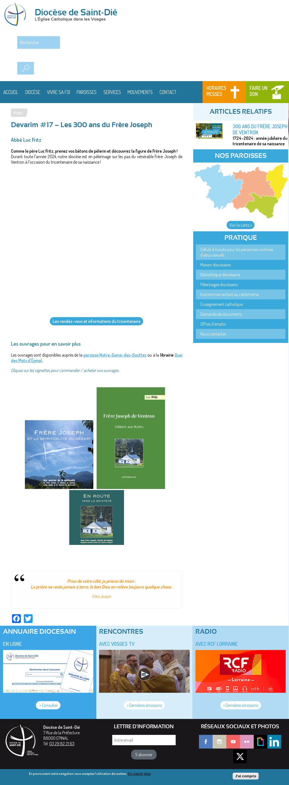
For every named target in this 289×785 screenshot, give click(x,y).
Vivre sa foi (58, 92)
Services (112, 92)
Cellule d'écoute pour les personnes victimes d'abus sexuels (236, 252)
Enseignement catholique (221, 304)
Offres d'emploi (213, 324)
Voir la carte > (240, 225)
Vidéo (18, 112)
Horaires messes (216, 91)
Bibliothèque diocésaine (220, 274)
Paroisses (87, 92)
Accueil (10, 92)
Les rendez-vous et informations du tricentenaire (96, 321)
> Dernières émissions (144, 705)
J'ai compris (245, 776)
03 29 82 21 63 (61, 743)
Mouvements (140, 92)
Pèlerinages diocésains (219, 284)
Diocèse (32, 92)
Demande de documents (221, 314)
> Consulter (48, 705)
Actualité (211, 132)
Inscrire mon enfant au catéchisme (229, 294)
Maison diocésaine (215, 265)
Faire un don (258, 91)
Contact (168, 92)
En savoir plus (139, 774)
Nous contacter (213, 334)
